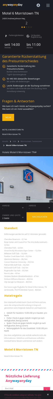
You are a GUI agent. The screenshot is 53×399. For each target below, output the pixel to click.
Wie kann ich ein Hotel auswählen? (18, 109)
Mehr (8, 117)
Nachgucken (39, 216)
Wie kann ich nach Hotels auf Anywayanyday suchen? (26, 106)
